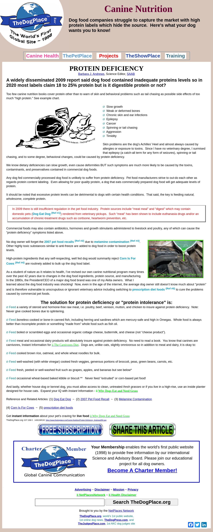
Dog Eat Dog (42, 214)
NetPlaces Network (121, 510)
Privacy (133, 489)
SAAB (131, 74)
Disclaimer (102, 489)
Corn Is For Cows (22, 407)
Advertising (83, 489)
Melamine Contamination (135, 399)
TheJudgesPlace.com (91, 523)
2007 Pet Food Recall (95, 399)
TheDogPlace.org (90, 516)
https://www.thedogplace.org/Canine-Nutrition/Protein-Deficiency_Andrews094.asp (76, 420)
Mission (118, 489)
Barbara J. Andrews (91, 74)
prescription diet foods (58, 407)
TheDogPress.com (116, 520)
